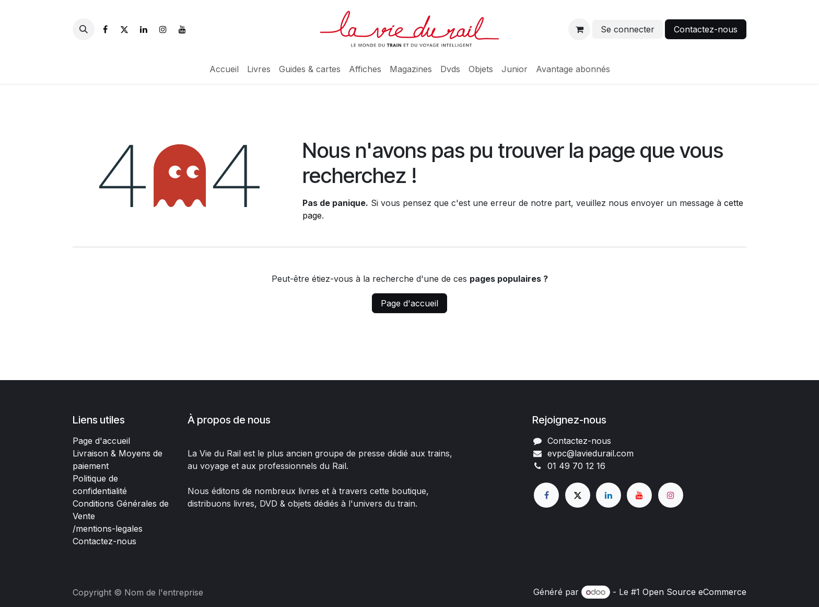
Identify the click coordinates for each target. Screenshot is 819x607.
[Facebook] (105, 29)
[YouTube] (182, 29)
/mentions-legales (108, 528)
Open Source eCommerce (694, 592)
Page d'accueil (409, 303)
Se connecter (627, 29)
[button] (84, 29)
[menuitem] (224, 69)
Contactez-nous (706, 29)
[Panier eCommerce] (579, 29)
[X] (124, 29)
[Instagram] (163, 29)
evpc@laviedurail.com (590, 453)
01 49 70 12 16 (576, 466)
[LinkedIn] (143, 29)
